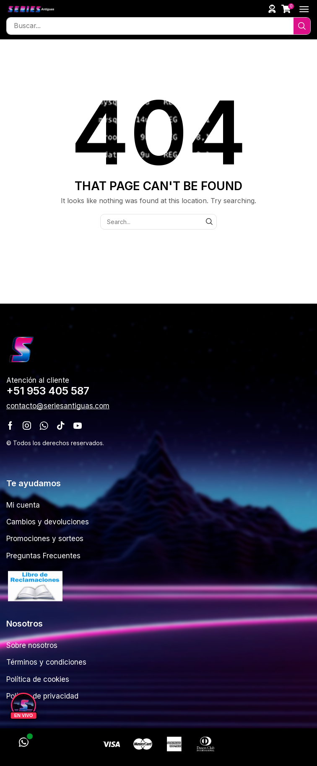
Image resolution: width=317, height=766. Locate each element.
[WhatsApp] (23, 742)
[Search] (302, 26)
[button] (272, 9)
